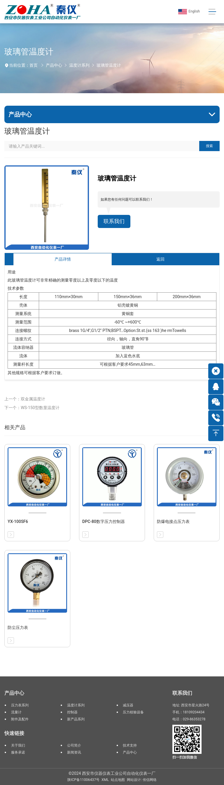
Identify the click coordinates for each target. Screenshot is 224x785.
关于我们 (18, 745)
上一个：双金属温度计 (24, 399)
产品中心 (54, 65)
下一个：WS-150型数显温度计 (31, 407)
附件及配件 (20, 719)
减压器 (128, 705)
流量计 (16, 712)
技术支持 (130, 745)
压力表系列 (20, 705)
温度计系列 (79, 65)
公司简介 (74, 745)
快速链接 (14, 733)
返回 (160, 259)
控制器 (72, 712)
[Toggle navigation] (212, 12)
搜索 (209, 146)
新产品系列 (76, 719)
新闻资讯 (74, 752)
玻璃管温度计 (109, 65)
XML (105, 780)
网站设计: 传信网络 (142, 780)
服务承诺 (18, 752)
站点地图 (118, 780)
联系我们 (114, 221)
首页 (33, 65)
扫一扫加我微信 (184, 757)
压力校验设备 (133, 712)
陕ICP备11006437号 (83, 780)
